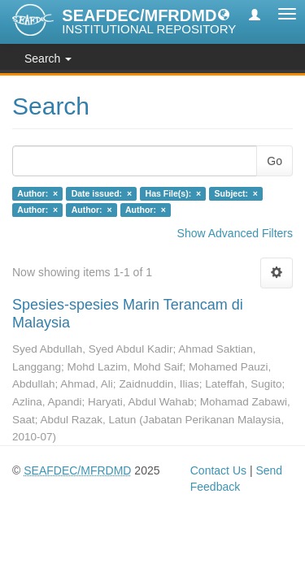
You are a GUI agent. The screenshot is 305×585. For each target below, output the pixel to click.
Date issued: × (102, 193)
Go (274, 160)
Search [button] (48, 58)
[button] (223, 14)
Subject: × (236, 193)
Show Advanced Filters (235, 233)
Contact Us (218, 470)
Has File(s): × (174, 193)
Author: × (37, 193)
